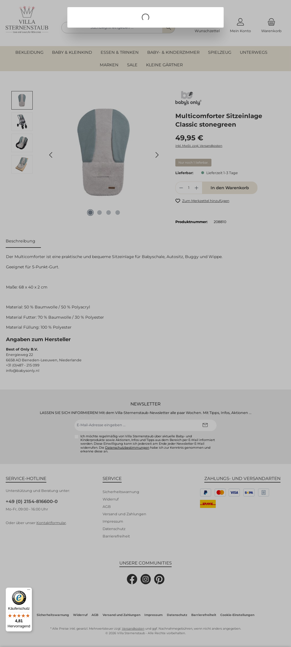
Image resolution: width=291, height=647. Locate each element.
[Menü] (28, 591)
